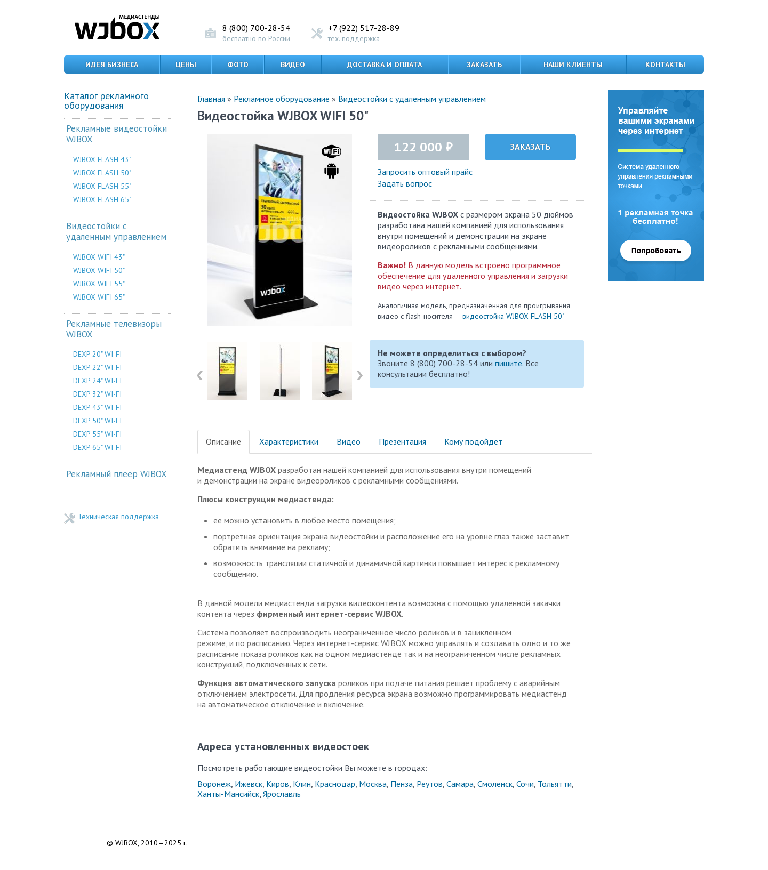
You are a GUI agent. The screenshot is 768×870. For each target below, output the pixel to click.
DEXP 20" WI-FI (97, 354)
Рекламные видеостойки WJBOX (116, 134)
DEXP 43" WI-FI (97, 407)
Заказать (484, 64)
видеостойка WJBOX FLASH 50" (513, 316)
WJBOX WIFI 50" (99, 270)
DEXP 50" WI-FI (97, 420)
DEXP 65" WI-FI (97, 447)
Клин (302, 783)
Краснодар (335, 783)
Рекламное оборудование (282, 98)
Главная (211, 98)
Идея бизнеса (111, 64)
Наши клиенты (573, 64)
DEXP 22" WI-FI (97, 367)
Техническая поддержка (118, 517)
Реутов (430, 783)
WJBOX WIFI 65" (99, 297)
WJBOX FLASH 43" (102, 159)
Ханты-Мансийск (228, 793)
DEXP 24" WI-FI (97, 380)
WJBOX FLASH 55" (102, 186)
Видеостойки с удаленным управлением (116, 232)
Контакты (665, 64)
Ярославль (282, 793)
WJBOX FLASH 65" (102, 199)
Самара (460, 783)
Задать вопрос (405, 183)
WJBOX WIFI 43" (99, 257)
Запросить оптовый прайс (425, 171)
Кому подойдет (473, 441)
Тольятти (555, 783)
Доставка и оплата (384, 64)
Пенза (401, 783)
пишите (508, 363)
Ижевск (248, 783)
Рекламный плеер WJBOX (116, 474)
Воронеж (214, 783)
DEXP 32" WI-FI (97, 394)
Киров (277, 783)
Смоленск (495, 783)
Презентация (402, 441)
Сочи (525, 783)
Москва (373, 783)
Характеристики (288, 441)
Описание (223, 441)
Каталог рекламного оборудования (106, 100)
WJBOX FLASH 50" (102, 173)
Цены (185, 64)
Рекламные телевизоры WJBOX (114, 329)
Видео (293, 64)
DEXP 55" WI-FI (97, 434)
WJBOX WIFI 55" (99, 283)
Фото (238, 64)
